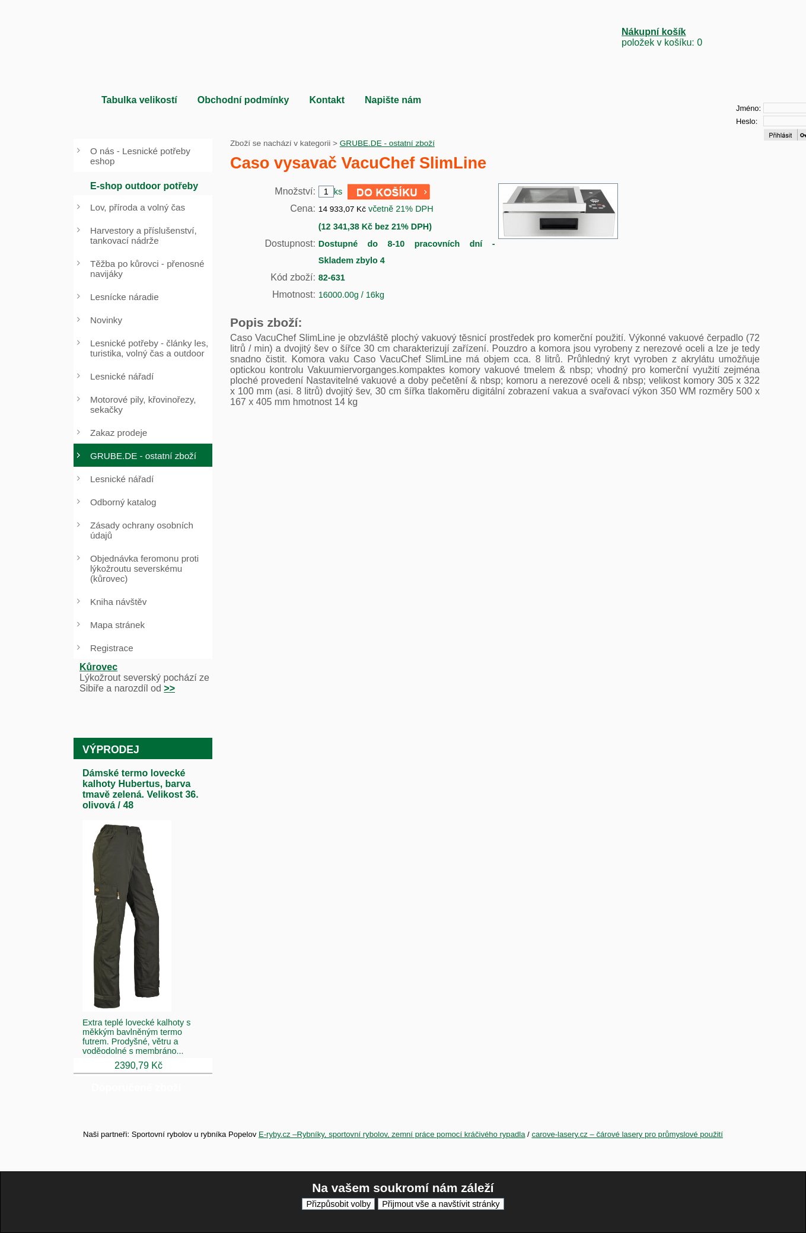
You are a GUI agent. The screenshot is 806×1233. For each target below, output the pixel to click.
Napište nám (393, 100)
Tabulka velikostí (139, 100)
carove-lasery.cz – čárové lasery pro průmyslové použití (627, 1134)
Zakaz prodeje (118, 433)
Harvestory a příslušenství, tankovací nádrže (143, 235)
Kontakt (327, 100)
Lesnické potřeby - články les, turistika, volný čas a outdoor (149, 348)
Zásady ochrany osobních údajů (141, 530)
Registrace (111, 648)
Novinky (106, 320)
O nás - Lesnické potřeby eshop (140, 156)
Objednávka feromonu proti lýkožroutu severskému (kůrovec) (144, 568)
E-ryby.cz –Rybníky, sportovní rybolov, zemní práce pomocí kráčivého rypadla (392, 1134)
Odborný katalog (123, 502)
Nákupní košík (654, 32)
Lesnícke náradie (124, 297)
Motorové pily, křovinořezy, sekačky (143, 404)
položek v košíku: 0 (662, 37)
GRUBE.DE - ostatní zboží (387, 143)
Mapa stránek (117, 625)
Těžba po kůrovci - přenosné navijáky (147, 269)
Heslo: (746, 121)
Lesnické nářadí (122, 376)
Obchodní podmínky (243, 100)
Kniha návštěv (118, 602)
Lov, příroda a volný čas (137, 207)
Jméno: (748, 108)
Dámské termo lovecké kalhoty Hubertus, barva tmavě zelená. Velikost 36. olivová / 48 (140, 789)
